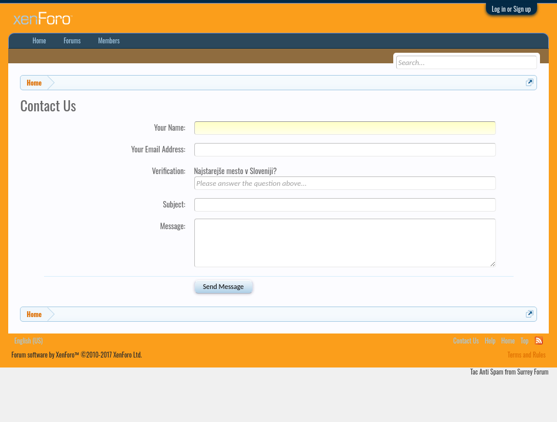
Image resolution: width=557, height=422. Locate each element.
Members (109, 40)
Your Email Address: (158, 149)
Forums (71, 40)
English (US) (28, 340)
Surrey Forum (532, 371)
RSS (539, 340)
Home (39, 40)
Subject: (174, 204)
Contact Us (466, 340)
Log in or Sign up (511, 8)
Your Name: (169, 127)
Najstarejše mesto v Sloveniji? (235, 170)
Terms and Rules (527, 354)
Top (524, 340)
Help (490, 340)
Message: (172, 226)
